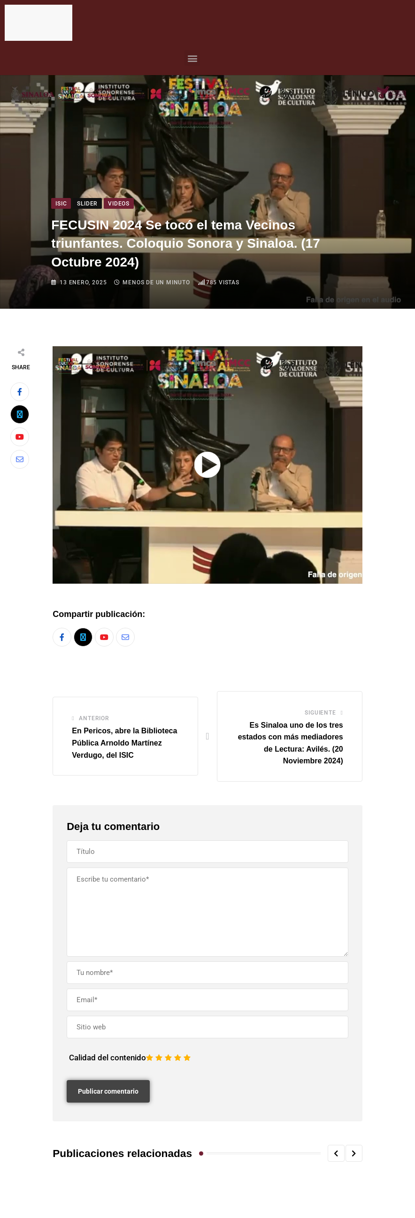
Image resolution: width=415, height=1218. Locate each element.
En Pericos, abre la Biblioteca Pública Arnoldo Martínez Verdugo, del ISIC (124, 743)
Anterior (94, 719)
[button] (192, 58)
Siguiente (320, 712)
